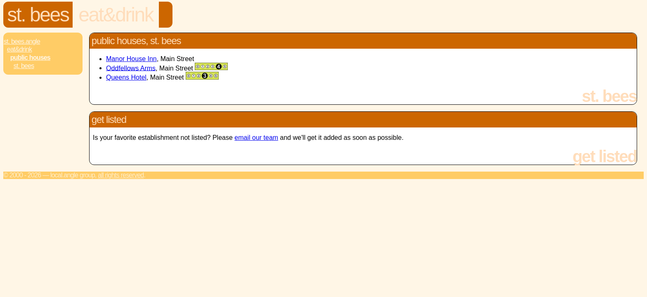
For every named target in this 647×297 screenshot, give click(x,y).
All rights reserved (121, 175)
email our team (256, 137)
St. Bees (38, 15)
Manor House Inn (131, 58)
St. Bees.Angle (22, 41)
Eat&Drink (115, 15)
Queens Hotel (126, 77)
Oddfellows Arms (131, 67)
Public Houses (30, 57)
